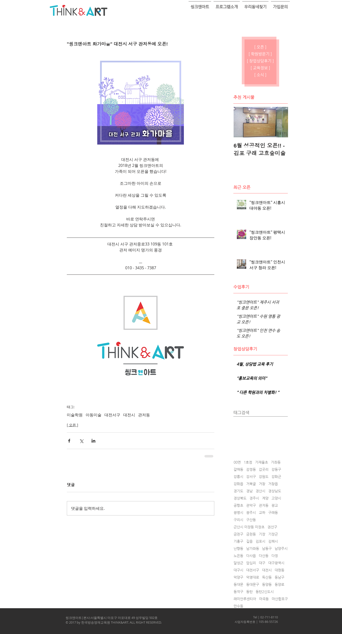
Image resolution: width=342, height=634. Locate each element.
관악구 (251, 505)
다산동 (264, 556)
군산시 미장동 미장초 (249, 527)
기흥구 (238, 541)
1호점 (248, 462)
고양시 (276, 498)
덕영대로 (252, 577)
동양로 (279, 584)
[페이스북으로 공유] (69, 440)
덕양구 (238, 577)
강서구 (251, 477)
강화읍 (238, 484)
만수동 (238, 606)
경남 (249, 491)
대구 (262, 563)
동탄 (249, 592)
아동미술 (93, 414)
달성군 (238, 563)
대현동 (279, 570)
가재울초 (261, 462)
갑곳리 (264, 469)
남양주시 (281, 548)
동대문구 (252, 584)
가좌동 (276, 462)
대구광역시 (276, 563)
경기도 (238, 491)
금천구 (238, 534)
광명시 (238, 512)
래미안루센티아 (245, 599)
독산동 (267, 577)
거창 (262, 484)
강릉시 (238, 477)
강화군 (276, 477)
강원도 (264, 477)
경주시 (254, 498)
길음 (249, 541)
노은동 (238, 556)
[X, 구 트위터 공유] (81, 440)
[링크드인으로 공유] (93, 440)
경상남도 (274, 491)
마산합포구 (280, 599)
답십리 (251, 563)
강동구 (276, 469)
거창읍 (273, 484)
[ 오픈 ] (72, 425)
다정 (274, 556)
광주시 (251, 512)
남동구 (267, 548)
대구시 (238, 570)
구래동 (273, 512)
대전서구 (112, 414)
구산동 (251, 520)
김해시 (273, 541)
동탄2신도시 (265, 592)
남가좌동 (252, 548)
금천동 (251, 534)
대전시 (129, 414)
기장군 (273, 534)
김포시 (260, 541)
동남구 (279, 577)
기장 (262, 534)
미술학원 (75, 414)
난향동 (238, 548)
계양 (265, 498)
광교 (274, 505)
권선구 (272, 527)
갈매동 (238, 469)
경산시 (260, 491)
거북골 (251, 484)
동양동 (267, 584)
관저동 (144, 414)
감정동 (251, 469)
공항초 (238, 505)
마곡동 (264, 599)
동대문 (238, 584)
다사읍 (251, 556)
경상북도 (240, 498)
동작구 (238, 592)
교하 (262, 512)
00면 (237, 462)
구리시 (238, 520)
